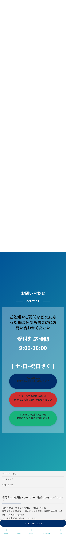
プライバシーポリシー (11, 473)
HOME (19, 532)
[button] (33, 381)
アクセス (32, 532)
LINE (60, 532)
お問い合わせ (7, 484)
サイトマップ (7, 479)
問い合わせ (46, 532)
